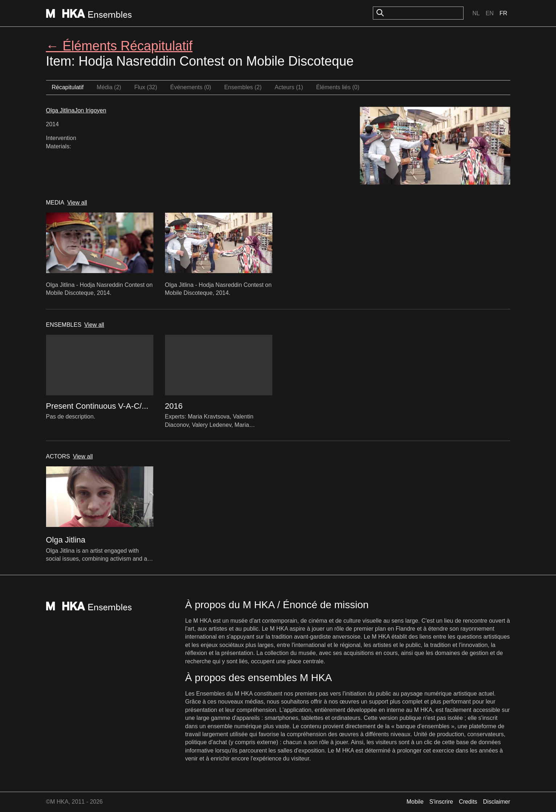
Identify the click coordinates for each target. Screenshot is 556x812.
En (490, 13)
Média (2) (109, 87)
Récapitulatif (68, 87)
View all (77, 202)
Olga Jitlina (60, 110)
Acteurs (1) (289, 87)
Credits (468, 802)
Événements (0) (190, 87)
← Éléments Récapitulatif (119, 45)
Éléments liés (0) (337, 87)
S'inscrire (441, 802)
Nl (475, 13)
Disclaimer (496, 802)
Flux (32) (145, 87)
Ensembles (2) (242, 87)
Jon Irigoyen (90, 110)
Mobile (415, 802)
